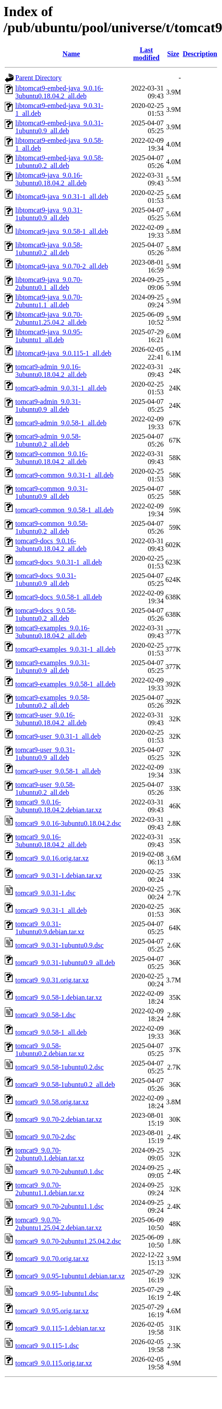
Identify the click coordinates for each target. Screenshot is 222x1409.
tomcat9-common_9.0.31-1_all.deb (64, 475)
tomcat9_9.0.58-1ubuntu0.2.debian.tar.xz (49, 1049)
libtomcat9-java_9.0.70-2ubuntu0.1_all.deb (48, 283)
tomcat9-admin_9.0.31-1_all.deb (60, 388)
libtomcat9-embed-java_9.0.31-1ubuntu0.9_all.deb (59, 127)
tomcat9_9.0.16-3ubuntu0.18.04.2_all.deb (51, 840)
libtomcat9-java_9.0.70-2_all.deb (61, 266)
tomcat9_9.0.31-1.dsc (45, 893)
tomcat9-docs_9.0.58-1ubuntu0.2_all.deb (45, 614)
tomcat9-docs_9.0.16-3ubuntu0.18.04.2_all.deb (51, 544)
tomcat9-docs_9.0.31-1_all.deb (58, 562)
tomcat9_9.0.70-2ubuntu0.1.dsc (59, 1171)
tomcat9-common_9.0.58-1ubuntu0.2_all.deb (51, 527)
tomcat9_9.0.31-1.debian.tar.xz (58, 875)
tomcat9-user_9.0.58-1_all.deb (58, 771)
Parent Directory (38, 77)
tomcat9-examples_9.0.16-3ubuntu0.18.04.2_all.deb (52, 631)
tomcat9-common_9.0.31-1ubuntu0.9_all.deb (51, 492)
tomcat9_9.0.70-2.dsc (45, 1136)
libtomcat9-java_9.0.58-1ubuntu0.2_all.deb (48, 248)
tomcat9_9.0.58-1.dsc (45, 1015)
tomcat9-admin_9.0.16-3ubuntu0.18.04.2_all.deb (51, 370)
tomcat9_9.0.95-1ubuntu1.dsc (57, 1293)
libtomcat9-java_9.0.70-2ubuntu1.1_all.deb (48, 301)
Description (200, 53)
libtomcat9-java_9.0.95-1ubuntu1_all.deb (48, 335)
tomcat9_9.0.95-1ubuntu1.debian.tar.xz (70, 1276)
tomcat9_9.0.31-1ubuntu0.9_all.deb (65, 962)
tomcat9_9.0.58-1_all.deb (51, 1032)
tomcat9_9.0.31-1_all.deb (51, 910)
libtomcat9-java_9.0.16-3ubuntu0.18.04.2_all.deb (51, 179)
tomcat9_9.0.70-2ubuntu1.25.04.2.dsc (68, 1241)
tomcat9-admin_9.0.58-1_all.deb (60, 423)
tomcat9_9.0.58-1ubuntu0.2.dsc (59, 1067)
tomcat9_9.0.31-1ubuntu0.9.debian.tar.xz (49, 927)
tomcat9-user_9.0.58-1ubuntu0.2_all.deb (45, 788)
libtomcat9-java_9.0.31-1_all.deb (61, 196)
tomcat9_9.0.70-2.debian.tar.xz (58, 1119)
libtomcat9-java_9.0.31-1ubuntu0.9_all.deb (48, 214)
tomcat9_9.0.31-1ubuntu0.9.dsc (59, 945)
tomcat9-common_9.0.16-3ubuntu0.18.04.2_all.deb (51, 457)
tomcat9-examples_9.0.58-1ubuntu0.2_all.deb (52, 701)
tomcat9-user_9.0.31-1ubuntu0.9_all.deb (45, 753)
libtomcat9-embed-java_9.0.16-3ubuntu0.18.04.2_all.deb (59, 92)
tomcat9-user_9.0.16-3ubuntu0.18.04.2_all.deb (51, 718)
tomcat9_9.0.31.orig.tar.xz (52, 980)
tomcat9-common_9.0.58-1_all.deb (64, 510)
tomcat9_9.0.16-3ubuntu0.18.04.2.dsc (68, 823)
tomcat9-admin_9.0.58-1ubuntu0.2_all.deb (48, 440)
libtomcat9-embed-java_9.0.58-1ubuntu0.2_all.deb (59, 161)
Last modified (146, 53)
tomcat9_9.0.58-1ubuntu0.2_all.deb (65, 1084)
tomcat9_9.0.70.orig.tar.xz (52, 1258)
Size (173, 53)
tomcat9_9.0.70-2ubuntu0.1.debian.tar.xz (49, 1154)
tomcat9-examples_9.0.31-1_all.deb (65, 649)
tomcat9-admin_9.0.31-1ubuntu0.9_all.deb (48, 405)
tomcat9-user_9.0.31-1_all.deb (58, 736)
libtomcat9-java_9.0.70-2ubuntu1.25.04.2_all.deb (51, 318)
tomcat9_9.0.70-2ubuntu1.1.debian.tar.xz (49, 1189)
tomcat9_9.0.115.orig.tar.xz (53, 1363)
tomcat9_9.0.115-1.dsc (47, 1345)
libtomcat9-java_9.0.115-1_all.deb (63, 353)
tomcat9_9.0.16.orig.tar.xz (52, 858)
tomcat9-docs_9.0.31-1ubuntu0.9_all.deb (45, 579)
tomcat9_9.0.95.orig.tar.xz (52, 1311)
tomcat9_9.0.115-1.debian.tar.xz (60, 1328)
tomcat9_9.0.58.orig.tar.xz (52, 1102)
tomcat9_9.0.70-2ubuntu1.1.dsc (59, 1206)
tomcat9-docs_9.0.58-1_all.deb (58, 597)
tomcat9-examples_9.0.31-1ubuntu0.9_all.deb (52, 666)
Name (71, 53)
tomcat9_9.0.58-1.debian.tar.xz (58, 997)
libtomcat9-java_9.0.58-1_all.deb (61, 231)
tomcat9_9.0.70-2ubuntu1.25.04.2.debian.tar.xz (58, 1223)
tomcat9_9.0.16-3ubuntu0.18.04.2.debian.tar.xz (58, 806)
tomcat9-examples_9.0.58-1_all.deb (65, 684)
